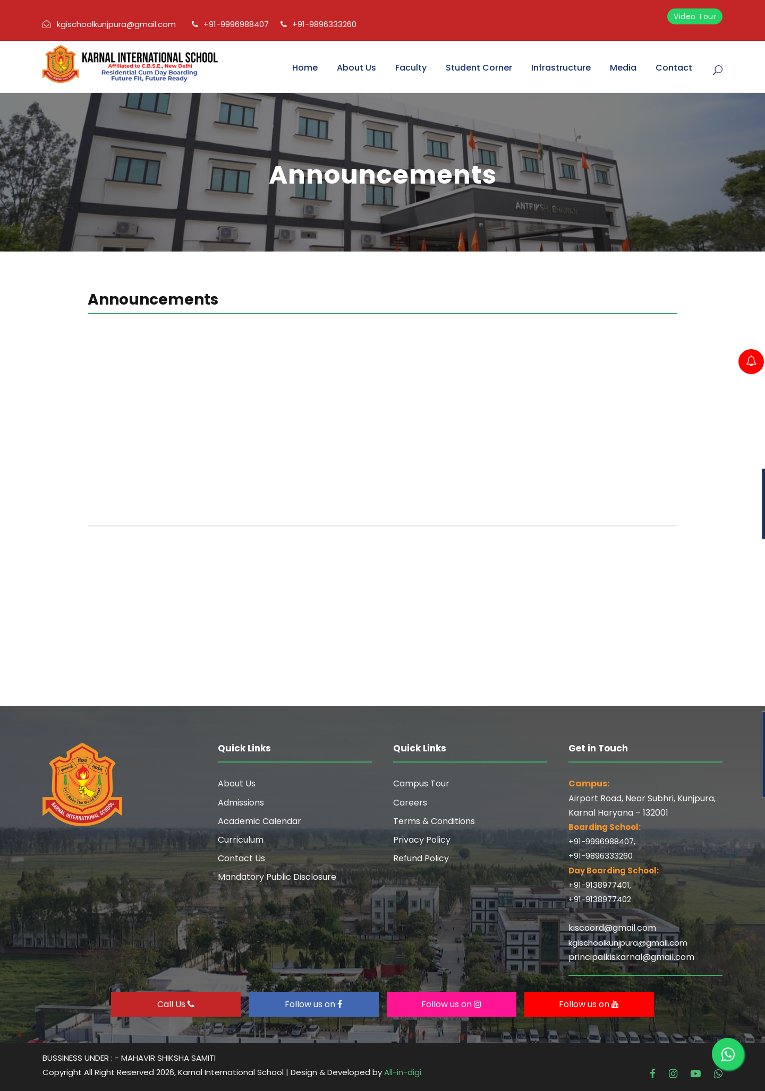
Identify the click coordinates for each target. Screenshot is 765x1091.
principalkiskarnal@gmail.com (631, 957)
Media (623, 68)
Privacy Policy (421, 840)
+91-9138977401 (599, 884)
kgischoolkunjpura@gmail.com (109, 24)
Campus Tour (421, 783)
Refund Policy (421, 858)
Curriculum (241, 840)
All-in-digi (402, 1072)
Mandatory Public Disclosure (277, 877)
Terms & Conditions (434, 821)
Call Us (175, 1004)
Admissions (241, 802)
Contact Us (241, 858)
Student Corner (479, 68)
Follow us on (313, 1004)
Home (305, 68)
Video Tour (695, 16)
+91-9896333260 (318, 24)
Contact (674, 68)
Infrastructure (561, 68)
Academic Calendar (259, 821)
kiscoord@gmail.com (612, 928)
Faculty (411, 68)
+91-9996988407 (230, 24)
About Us (356, 68)
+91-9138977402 (599, 899)
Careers (410, 802)
